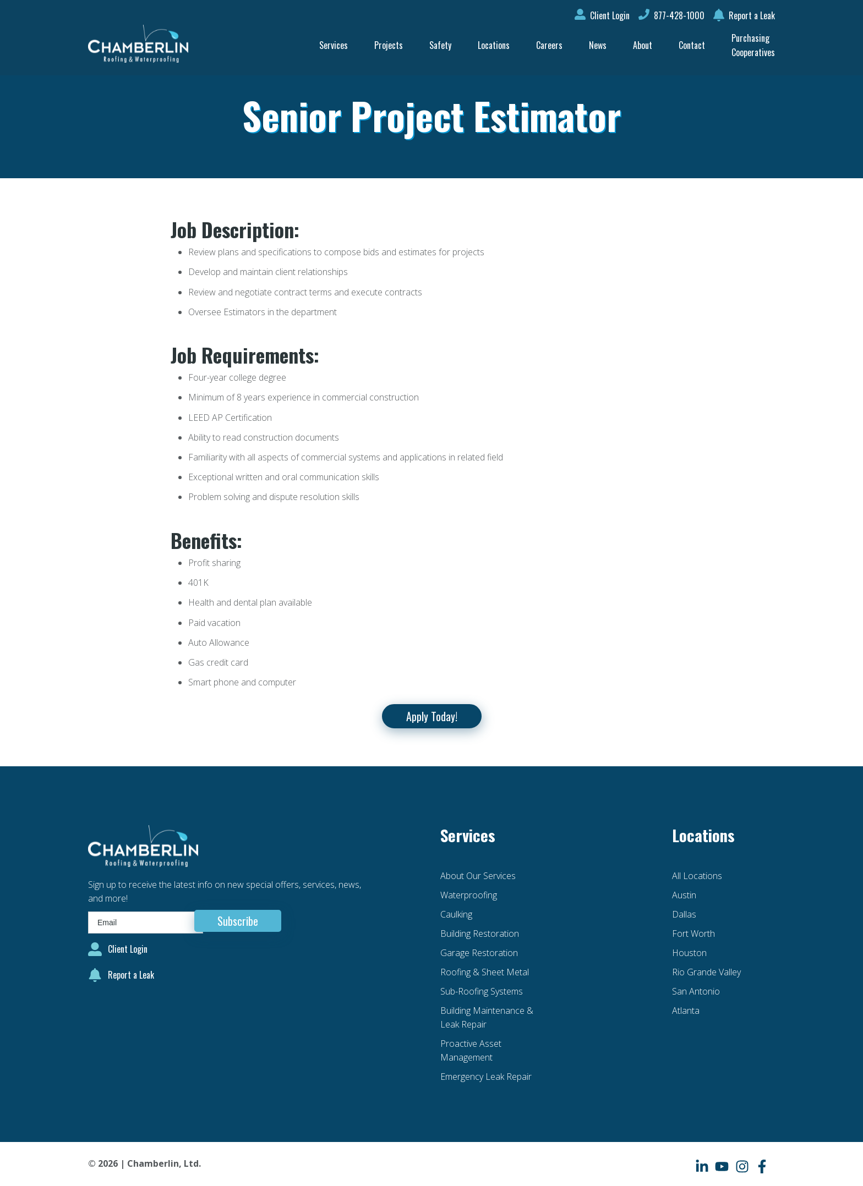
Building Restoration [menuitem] (479, 933)
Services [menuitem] (333, 45)
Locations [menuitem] (494, 45)
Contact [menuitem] (692, 45)
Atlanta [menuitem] (686, 1010)
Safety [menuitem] (440, 45)
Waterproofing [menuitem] (468, 895)
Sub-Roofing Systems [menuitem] (481, 991)
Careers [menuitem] (549, 45)
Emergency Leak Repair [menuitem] (486, 1076)
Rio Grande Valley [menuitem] (706, 972)
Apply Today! (431, 716)
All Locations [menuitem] (697, 876)
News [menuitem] (598, 45)
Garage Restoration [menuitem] (479, 953)
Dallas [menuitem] (684, 914)
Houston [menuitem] (689, 953)
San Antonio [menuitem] (696, 991)
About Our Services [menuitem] (478, 876)
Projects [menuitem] (388, 45)
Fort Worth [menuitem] (693, 933)
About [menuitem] (642, 45)
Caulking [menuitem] (456, 914)
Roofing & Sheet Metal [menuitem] (484, 972)
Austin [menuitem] (684, 895)
